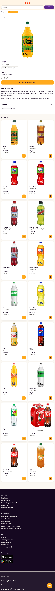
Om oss (3, 537)
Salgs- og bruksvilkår (8, 581)
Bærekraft (5, 544)
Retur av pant (6, 524)
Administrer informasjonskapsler (12, 589)
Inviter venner (6, 542)
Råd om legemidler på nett (11, 528)
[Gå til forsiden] (27, 3)
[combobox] (23, 7)
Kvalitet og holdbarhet (9, 503)
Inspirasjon (5, 498)
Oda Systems (6, 547)
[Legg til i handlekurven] (24, 156)
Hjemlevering (5, 521)
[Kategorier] (3, 2)
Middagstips (5, 500)
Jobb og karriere (7, 540)
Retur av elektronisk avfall (10, 526)
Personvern (5, 585)
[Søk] (3, 7)
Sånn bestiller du (7, 519)
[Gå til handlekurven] (49, 7)
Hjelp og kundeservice (9, 516)
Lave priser (5, 505)
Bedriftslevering (7, 507)
